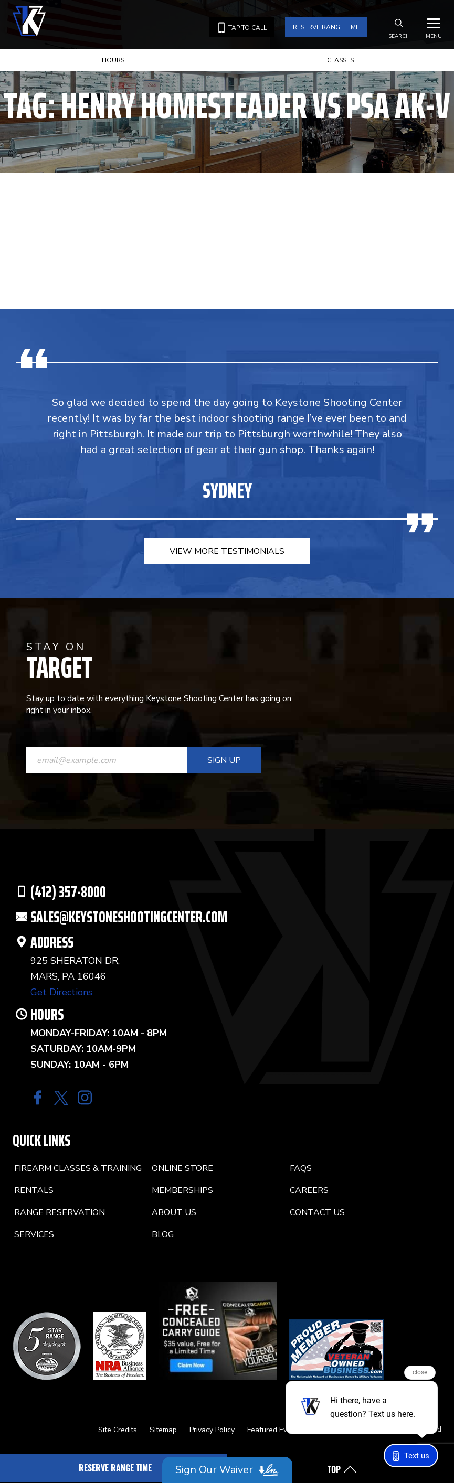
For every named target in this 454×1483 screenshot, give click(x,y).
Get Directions (61, 992)
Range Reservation (59, 1212)
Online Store (182, 1168)
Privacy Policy (212, 1430)
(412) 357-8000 (68, 891)
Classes (340, 60)
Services (34, 1234)
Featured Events (274, 1430)
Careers (309, 1190)
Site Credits (117, 1430)
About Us (174, 1212)
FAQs (301, 1168)
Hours (113, 60)
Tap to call (241, 28)
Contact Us (317, 1212)
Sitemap (163, 1430)
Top (334, 1469)
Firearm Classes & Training (78, 1168)
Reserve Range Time (326, 27)
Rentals (34, 1190)
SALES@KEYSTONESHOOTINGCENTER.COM (128, 917)
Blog (163, 1234)
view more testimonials (227, 551)
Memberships (182, 1190)
